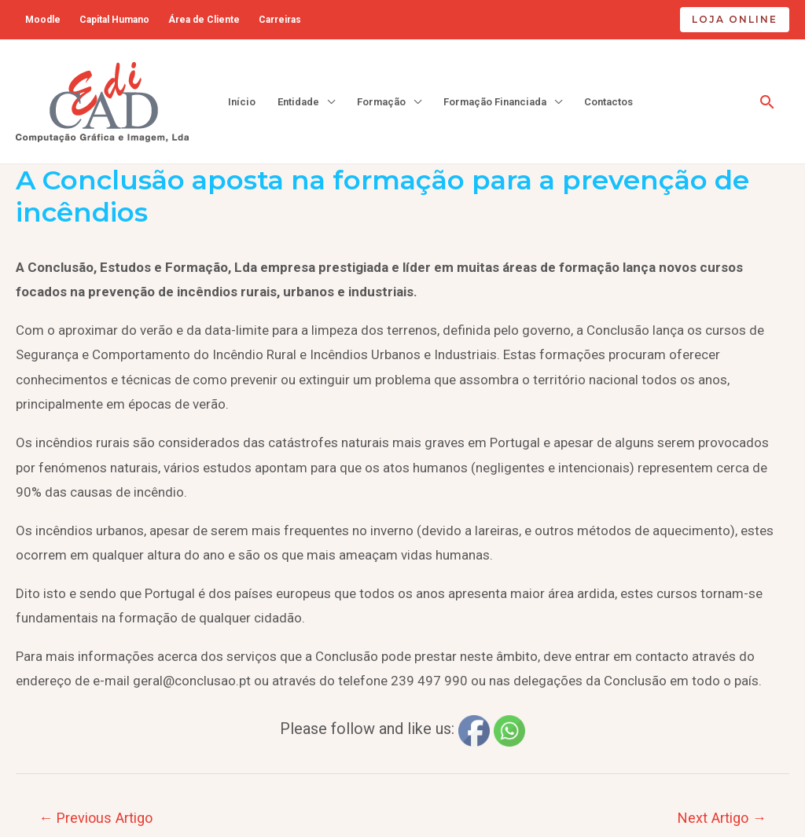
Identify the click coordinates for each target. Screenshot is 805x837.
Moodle (43, 19)
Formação (381, 102)
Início (241, 102)
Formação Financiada (494, 102)
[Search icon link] (767, 102)
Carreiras (280, 19)
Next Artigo (722, 817)
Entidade (298, 102)
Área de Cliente (204, 19)
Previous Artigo (96, 817)
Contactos (608, 102)
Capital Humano (114, 19)
